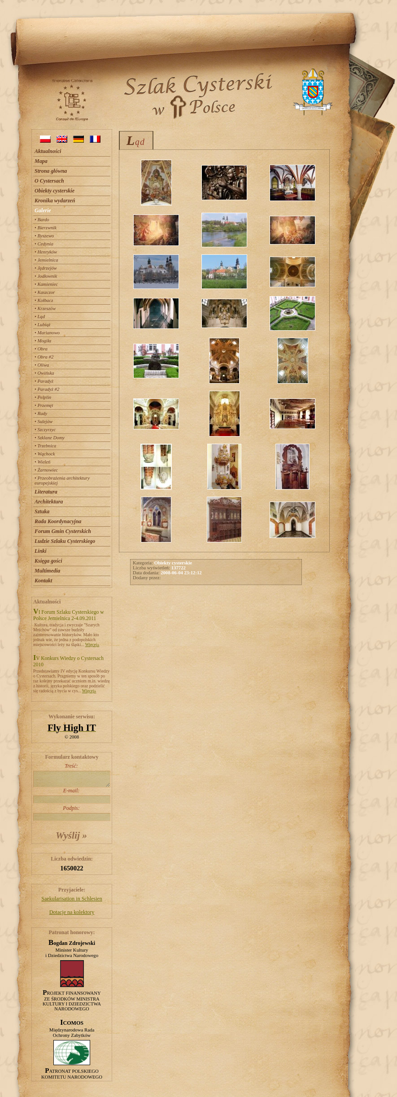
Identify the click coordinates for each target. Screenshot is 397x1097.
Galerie (43, 210)
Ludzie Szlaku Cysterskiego (65, 541)
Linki (41, 551)
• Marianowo (47, 332)
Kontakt (43, 580)
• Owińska (44, 373)
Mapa (41, 161)
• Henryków (46, 251)
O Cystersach (49, 181)
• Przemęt (44, 405)
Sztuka (42, 511)
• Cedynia (44, 243)
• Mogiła (43, 340)
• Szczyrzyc (45, 429)
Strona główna (51, 171)
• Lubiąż (42, 324)
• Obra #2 (44, 356)
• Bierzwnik (46, 227)
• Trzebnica (45, 445)
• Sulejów (43, 421)
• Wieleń (42, 461)
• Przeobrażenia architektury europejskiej (62, 480)
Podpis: (71, 813)
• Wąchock (45, 453)
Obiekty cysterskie (54, 191)
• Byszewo (44, 235)
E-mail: (71, 795)
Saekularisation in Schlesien (71, 899)
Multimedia (47, 571)
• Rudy (41, 413)
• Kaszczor (45, 292)
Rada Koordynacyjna (58, 521)
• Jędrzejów (46, 268)
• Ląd (40, 316)
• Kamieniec (46, 284)
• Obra (41, 348)
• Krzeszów (45, 308)
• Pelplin (43, 397)
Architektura (49, 501)
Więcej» (92, 644)
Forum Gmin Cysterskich (63, 531)
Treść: (71, 775)
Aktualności (48, 151)
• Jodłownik (46, 276)
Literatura (46, 492)
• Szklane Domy (50, 437)
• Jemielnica (46, 260)
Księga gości (48, 561)
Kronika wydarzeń (55, 200)
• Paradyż (44, 381)
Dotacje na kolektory (72, 912)
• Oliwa (42, 365)
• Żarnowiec (46, 470)
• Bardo (42, 219)
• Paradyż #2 (47, 389)
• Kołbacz (44, 300)
